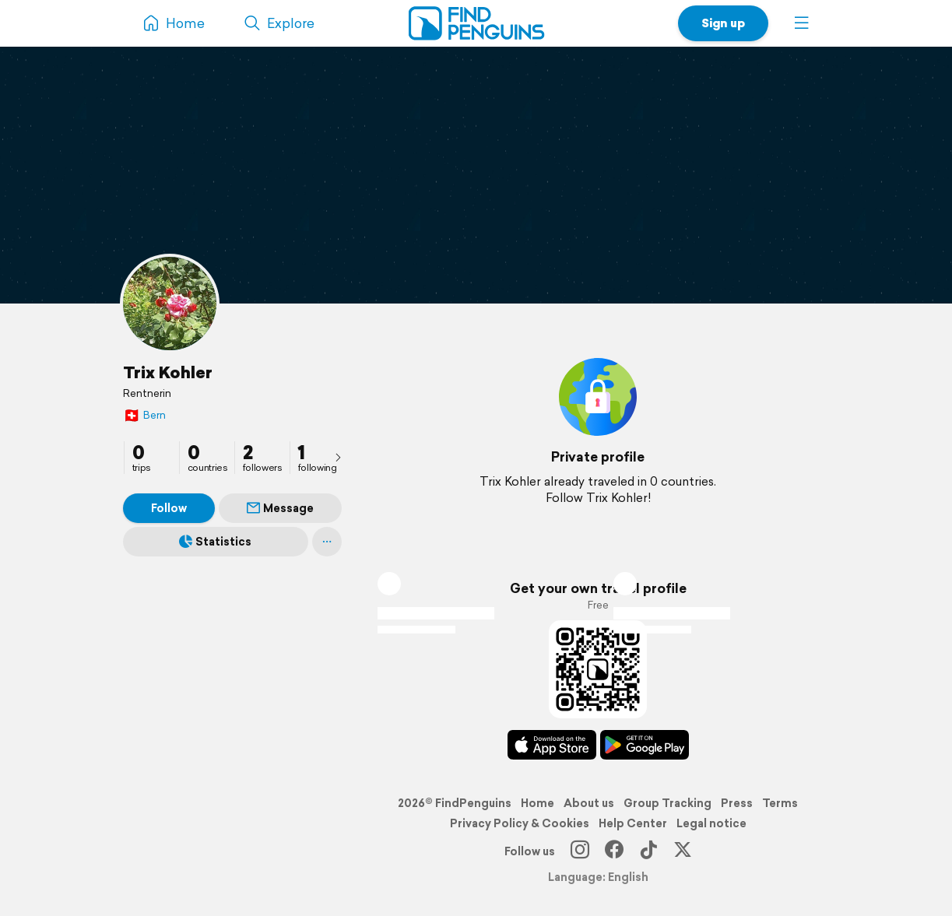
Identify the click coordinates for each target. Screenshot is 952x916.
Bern (144, 415)
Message (280, 508)
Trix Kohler (168, 372)
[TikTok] (648, 851)
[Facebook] (614, 851)
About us (589, 803)
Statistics (215, 541)
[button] (802, 23)
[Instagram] (580, 851)
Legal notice (711, 823)
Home (537, 803)
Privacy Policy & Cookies (519, 823)
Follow (169, 508)
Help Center (633, 823)
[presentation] (338, 457)
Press (737, 803)
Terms (780, 803)
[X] (682, 851)
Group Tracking (667, 803)
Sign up (723, 23)
